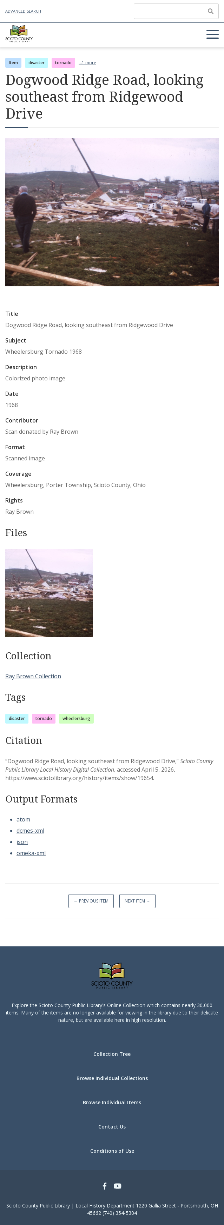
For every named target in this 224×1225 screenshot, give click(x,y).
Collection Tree (112, 1054)
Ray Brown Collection (33, 676)
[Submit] (211, 11)
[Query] (176, 11)
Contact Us (112, 1126)
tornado (63, 63)
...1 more (87, 63)
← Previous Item (91, 901)
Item (13, 63)
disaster (36, 63)
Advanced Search (23, 11)
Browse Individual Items (112, 1102)
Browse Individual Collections (112, 1078)
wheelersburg (76, 718)
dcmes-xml (30, 830)
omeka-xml (31, 853)
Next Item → (137, 901)
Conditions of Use (112, 1150)
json (22, 842)
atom (23, 819)
